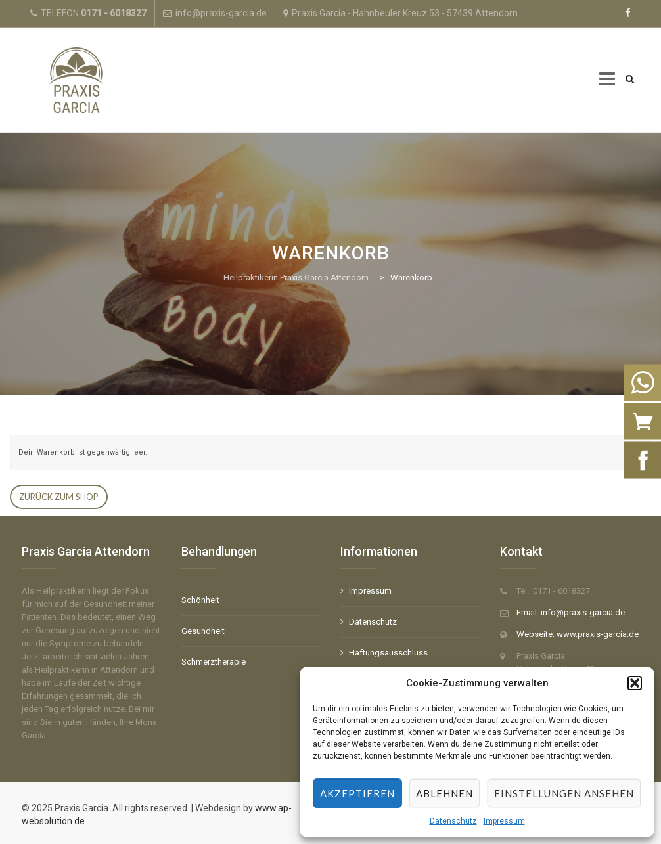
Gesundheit (203, 631)
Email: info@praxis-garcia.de (570, 612)
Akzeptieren (357, 793)
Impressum (504, 821)
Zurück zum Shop (59, 496)
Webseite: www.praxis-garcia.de (577, 634)
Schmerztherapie (213, 662)
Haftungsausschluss (388, 652)
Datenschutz (453, 821)
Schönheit (200, 600)
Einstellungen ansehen (564, 793)
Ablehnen (444, 793)
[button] (634, 683)
